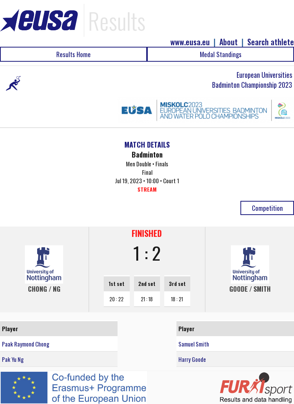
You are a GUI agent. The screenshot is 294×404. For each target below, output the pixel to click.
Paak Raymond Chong (25, 344)
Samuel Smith (193, 344)
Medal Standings (221, 54)
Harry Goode (192, 359)
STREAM (147, 189)
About (228, 42)
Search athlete (270, 42)
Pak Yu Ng (13, 359)
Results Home (73, 54)
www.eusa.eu (190, 42)
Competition (267, 208)
